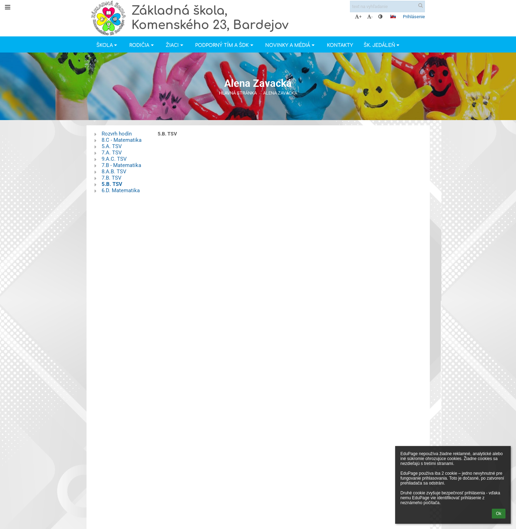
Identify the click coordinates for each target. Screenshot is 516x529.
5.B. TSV (112, 184)
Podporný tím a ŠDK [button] (225, 45)
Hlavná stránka (238, 93)
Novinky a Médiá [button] (290, 45)
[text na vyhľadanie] (387, 6)
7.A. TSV (112, 152)
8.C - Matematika (122, 140)
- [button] (370, 16)
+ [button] (358, 16)
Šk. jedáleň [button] (382, 45)
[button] (393, 16)
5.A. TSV (112, 146)
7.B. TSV (112, 178)
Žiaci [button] (175, 45)
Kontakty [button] (340, 45)
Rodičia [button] (142, 45)
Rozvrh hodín (117, 134)
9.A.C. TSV (114, 159)
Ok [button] (498, 513)
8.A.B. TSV (114, 171)
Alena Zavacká (280, 93)
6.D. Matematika (121, 190)
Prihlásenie (414, 16)
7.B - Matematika (121, 165)
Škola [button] (107, 45)
